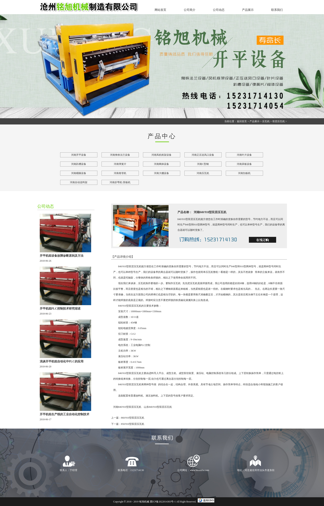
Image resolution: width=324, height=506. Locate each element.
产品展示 (248, 9)
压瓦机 (266, 121)
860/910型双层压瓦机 (132, 417)
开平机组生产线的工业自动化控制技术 (64, 414)
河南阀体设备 (161, 164)
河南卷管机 (120, 173)
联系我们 (277, 9)
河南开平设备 (78, 154)
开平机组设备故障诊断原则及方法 (61, 255)
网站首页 (160, 9)
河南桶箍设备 (78, 173)
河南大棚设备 (161, 173)
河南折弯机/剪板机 (120, 182)
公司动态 (219, 9)
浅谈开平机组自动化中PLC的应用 (61, 361)
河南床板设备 (244, 164)
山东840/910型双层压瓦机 (158, 406)
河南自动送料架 (78, 182)
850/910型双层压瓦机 (132, 424)
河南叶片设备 (244, 154)
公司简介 (189, 9)
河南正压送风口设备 (203, 154)
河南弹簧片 (120, 164)
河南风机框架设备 (161, 154)
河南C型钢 (203, 164)
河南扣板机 (244, 173)
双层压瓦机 (278, 121)
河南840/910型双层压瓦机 (127, 406)
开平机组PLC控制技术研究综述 (60, 308)
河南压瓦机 (203, 173)
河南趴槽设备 (78, 164)
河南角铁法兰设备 (120, 154)
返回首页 (242, 121)
